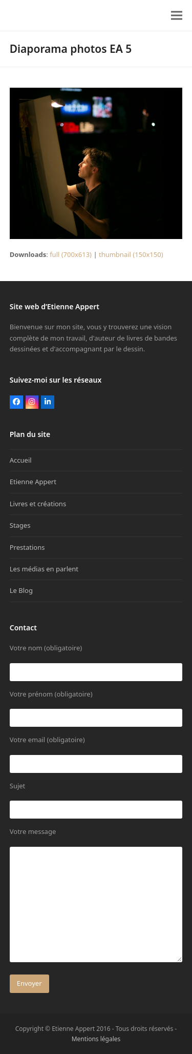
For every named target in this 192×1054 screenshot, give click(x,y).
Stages (20, 525)
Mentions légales (96, 1039)
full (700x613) (71, 254)
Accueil (21, 460)
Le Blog (21, 590)
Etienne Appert (33, 481)
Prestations (27, 547)
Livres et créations (38, 503)
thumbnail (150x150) (131, 254)
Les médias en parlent (44, 568)
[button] (176, 15)
